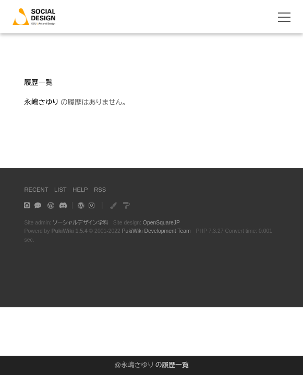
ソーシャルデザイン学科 (80, 223)
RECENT (36, 189)
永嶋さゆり (137, 365)
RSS (100, 189)
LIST (60, 189)
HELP (80, 189)
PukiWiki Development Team (156, 231)
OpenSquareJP (161, 223)
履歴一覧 (38, 82)
